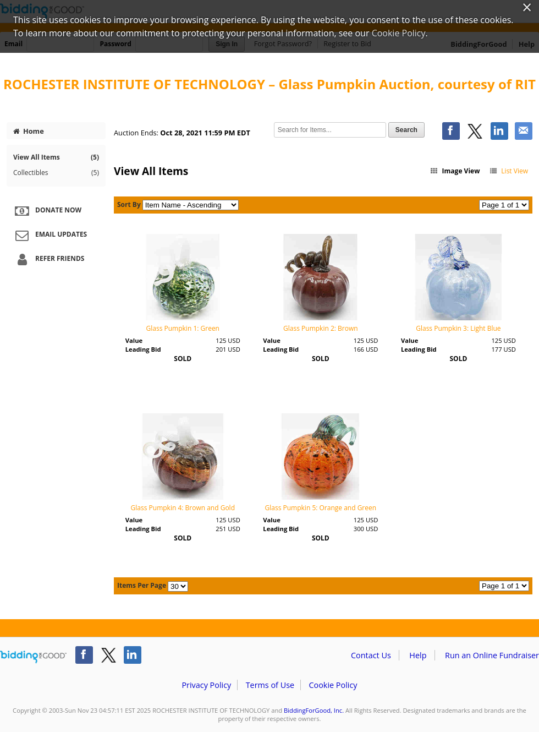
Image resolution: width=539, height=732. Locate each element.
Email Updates (49, 235)
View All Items (56, 157)
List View (508, 171)
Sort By (129, 204)
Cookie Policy (333, 685)
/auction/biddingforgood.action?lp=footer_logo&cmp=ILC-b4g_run (33, 657)
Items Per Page (141, 585)
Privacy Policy (206, 685)
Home (28, 131)
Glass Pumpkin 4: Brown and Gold (183, 507)
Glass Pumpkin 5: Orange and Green (321, 507)
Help (417, 655)
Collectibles (56, 172)
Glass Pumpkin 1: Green (182, 328)
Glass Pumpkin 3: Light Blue (458, 328)
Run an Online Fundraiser (492, 655)
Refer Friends (48, 259)
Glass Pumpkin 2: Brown (320, 328)
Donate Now (46, 211)
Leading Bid (143, 349)
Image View (455, 171)
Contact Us (371, 655)
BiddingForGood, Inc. (314, 710)
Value (133, 340)
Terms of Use (270, 685)
